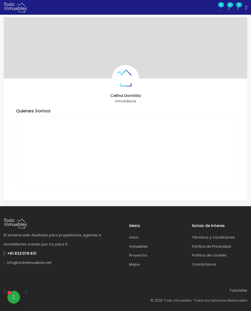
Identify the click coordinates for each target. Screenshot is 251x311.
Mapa (134, 264)
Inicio (133, 237)
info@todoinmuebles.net (27, 262)
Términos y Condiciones (213, 237)
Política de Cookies (209, 255)
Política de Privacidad (211, 246)
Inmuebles (138, 246)
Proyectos (138, 255)
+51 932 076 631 (20, 253)
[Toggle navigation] (246, 7)
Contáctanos (204, 264)
